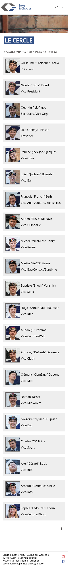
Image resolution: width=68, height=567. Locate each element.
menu (58, 7)
